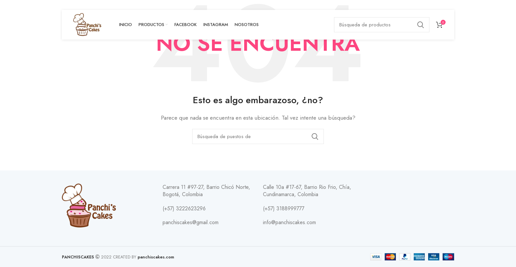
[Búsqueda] (381, 24)
